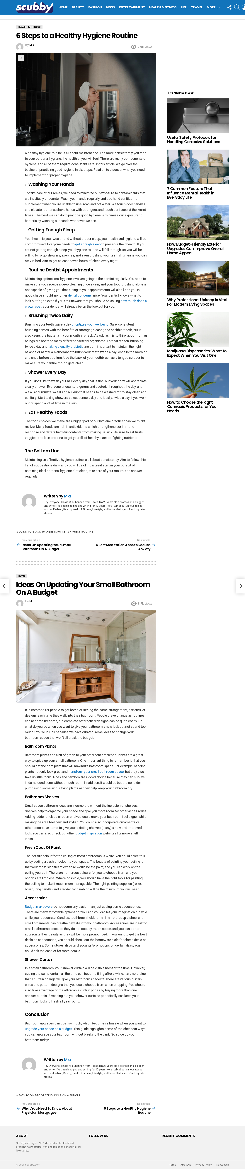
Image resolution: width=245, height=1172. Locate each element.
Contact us (222, 1164)
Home (63, 7)
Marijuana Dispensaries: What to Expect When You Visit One (197, 353)
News (110, 7)
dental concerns (80, 295)
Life (184, 7)
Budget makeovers (39, 906)
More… (212, 7)
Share (21, 58)
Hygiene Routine (81, 531)
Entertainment (132, 7)
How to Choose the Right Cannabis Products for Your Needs (192, 407)
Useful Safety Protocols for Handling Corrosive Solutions (193, 140)
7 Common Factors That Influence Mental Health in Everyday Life (190, 193)
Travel (197, 7)
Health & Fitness (163, 7)
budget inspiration (89, 833)
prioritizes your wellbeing (90, 324)
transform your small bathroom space (96, 772)
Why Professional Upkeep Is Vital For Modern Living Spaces (197, 302)
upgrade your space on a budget (48, 1029)
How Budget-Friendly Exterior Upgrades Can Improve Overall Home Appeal (195, 249)
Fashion (95, 7)
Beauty (78, 7)
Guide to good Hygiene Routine (42, 531)
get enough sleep (88, 244)
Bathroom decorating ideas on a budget (50, 1095)
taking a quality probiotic (66, 346)
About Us (186, 1164)
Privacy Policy (203, 1164)
